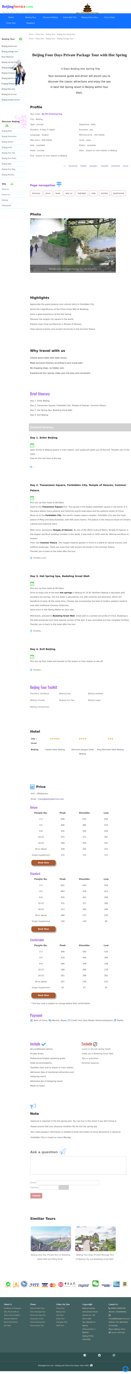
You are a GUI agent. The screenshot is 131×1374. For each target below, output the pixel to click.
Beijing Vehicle (7, 142)
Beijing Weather (8, 175)
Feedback (30, 23)
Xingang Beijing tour (10, 84)
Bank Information (10, 1322)
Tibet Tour (60, 1325)
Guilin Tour (60, 1319)
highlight (82, 193)
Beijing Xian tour (8, 89)
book (58, 193)
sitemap (5, 200)
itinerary (36, 193)
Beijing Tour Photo (9, 158)
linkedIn (105, 166)
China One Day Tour (38, 1315)
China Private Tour (37, 1308)
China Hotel (109, 17)
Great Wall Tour (70, 17)
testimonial (118, 193)
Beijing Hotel (7, 131)
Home (11, 17)
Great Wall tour (8, 57)
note (93, 193)
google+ (94, 166)
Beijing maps (94, 700)
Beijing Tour (30, 17)
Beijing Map (6, 164)
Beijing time (65, 693)
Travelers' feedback (39, 693)
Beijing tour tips (67, 700)
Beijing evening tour (9, 73)
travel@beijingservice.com (51, 799)
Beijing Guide (7, 147)
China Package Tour (38, 1312)
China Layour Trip (37, 1325)
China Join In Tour (37, 1319)
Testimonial (6, 205)
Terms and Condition (12, 1315)
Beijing (8, 6)
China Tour (11, 23)
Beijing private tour (9, 46)
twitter (83, 166)
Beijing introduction (39, 707)
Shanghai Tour (61, 1322)
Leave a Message (118, 1332)
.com (29, 6)
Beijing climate (37, 700)
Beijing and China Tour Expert (17, 12)
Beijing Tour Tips (8, 153)
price (48, 193)
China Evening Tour (37, 1322)
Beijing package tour (10, 51)
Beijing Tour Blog (8, 169)
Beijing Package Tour (65, 39)
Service (19, 6)
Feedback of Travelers (12, 1308)
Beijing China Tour (89, 17)
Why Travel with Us (11, 1312)
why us (69, 193)
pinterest (115, 166)
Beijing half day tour (10, 68)
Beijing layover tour (9, 78)
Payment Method (10, 1319)
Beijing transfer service (11, 100)
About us (5, 189)
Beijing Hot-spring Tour (66, 34)
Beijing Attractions (9, 136)
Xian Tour (59, 1315)
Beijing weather (95, 693)
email (125, 166)
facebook (73, 166)
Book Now (43, 863)
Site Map (7, 1325)
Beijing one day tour (9, 62)
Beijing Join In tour (9, 94)
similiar (104, 193)
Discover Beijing (50, 17)
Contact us (6, 194)
